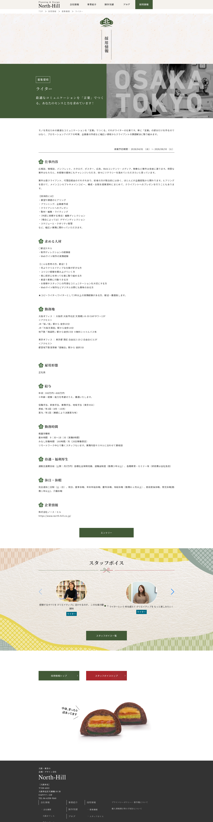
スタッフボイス (125, 782)
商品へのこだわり (84, 793)
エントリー (106, 534)
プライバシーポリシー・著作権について (156, 770)
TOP (41, 13)
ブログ (126, 5)
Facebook (169, 804)
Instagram (162, 804)
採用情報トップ (59, 677)
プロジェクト (82, 799)
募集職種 (66, 13)
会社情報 (74, 5)
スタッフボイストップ (106, 677)
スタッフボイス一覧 (106, 637)
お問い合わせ (123, 797)
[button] (172, 593)
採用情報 (143, 5)
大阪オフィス (82, 782)
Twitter (155, 804)
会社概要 (80, 776)
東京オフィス (82, 787)
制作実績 (109, 5)
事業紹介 (91, 5)
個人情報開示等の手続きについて (153, 775)
